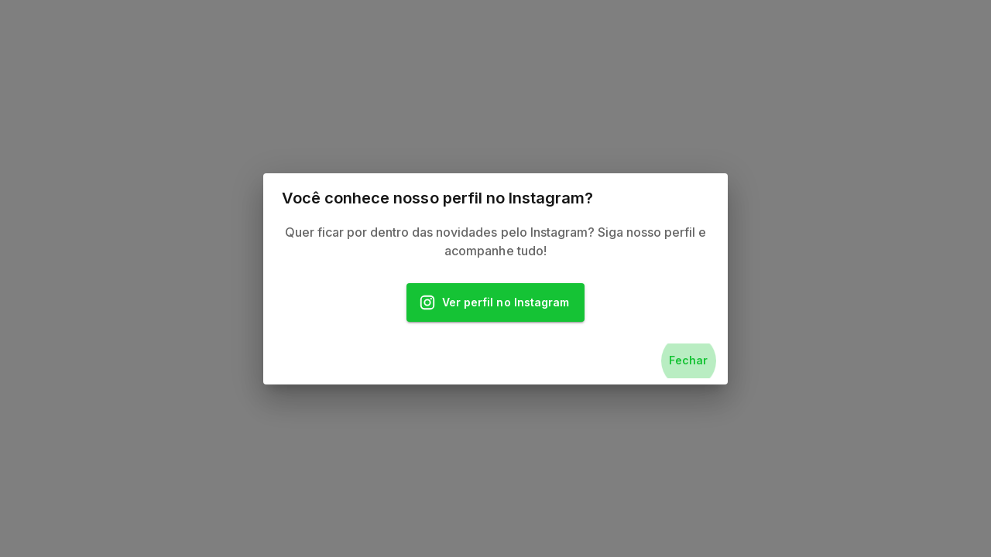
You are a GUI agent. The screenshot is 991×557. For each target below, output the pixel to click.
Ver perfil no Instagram (495, 303)
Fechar (688, 360)
